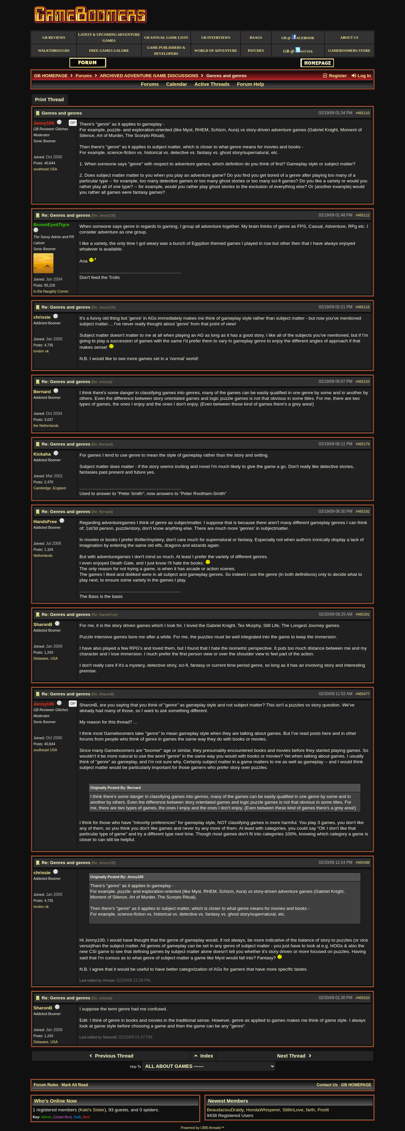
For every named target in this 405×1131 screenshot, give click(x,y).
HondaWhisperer (263, 1109)
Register (334, 75)
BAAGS (256, 37)
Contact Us (327, 1085)
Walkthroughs (53, 50)
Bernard (42, 391)
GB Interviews (215, 37)
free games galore (109, 50)
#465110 (363, 113)
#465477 (363, 694)
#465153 (363, 381)
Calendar (176, 84)
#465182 (363, 511)
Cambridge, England (49, 488)
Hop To (135, 1067)
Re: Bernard (102, 444)
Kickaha (42, 454)
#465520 (363, 998)
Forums (84, 75)
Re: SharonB (102, 694)
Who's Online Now (55, 1101)
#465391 (363, 614)
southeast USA (45, 169)
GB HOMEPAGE (50, 75)
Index (203, 1056)
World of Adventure (215, 50)
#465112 (363, 215)
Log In (361, 75)
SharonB (42, 624)
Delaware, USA (45, 658)
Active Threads (212, 84)
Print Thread (49, 99)
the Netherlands (45, 426)
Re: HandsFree (104, 615)
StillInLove (292, 1109)
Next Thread (295, 1056)
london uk (41, 351)
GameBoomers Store (349, 50)
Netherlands (42, 555)
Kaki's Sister (92, 1109)
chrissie (41, 317)
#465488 (363, 862)
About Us (349, 37)
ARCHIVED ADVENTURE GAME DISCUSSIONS (149, 75)
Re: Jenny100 (103, 215)
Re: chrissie (101, 382)
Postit (323, 1109)
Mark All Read (74, 1085)
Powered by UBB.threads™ (202, 1128)
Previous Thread (110, 1056)
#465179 (363, 444)
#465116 (363, 307)
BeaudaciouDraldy (225, 1109)
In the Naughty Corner (50, 291)
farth (310, 1109)
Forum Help (250, 84)
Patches (256, 50)
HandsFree (45, 521)
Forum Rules (46, 1085)
